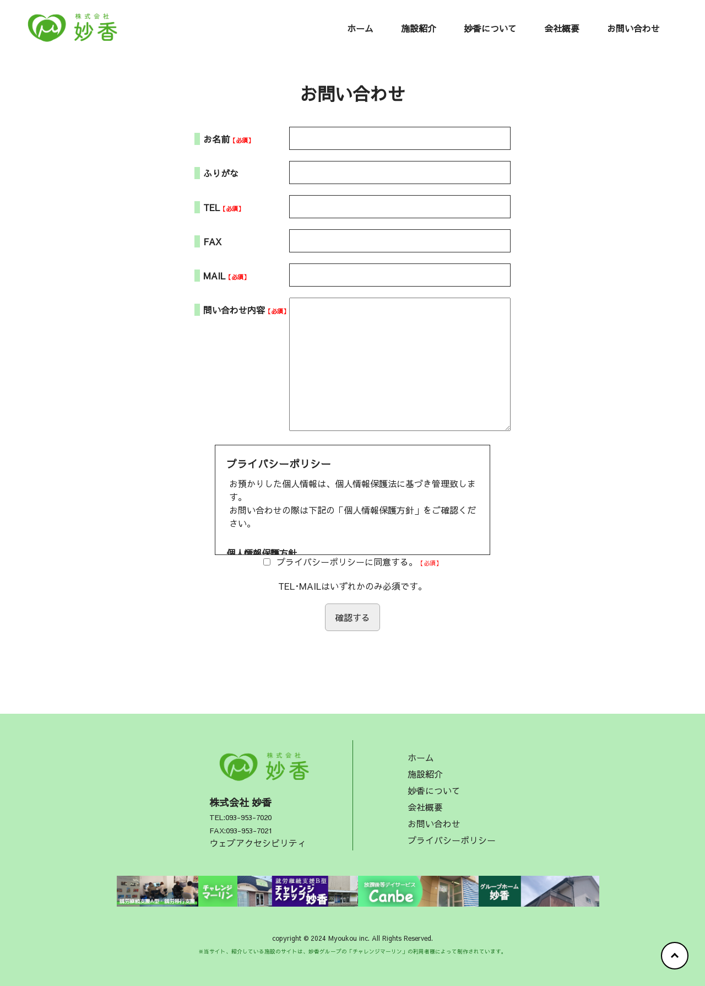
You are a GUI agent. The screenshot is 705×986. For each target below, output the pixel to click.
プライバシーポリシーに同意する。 (346, 562)
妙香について (490, 28)
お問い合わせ (633, 28)
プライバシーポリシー (452, 840)
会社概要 (561, 28)
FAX (212, 241)
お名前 (216, 139)
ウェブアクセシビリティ (257, 843)
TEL (211, 207)
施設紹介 (418, 28)
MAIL (214, 276)
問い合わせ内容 (234, 310)
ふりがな (220, 173)
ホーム (360, 28)
